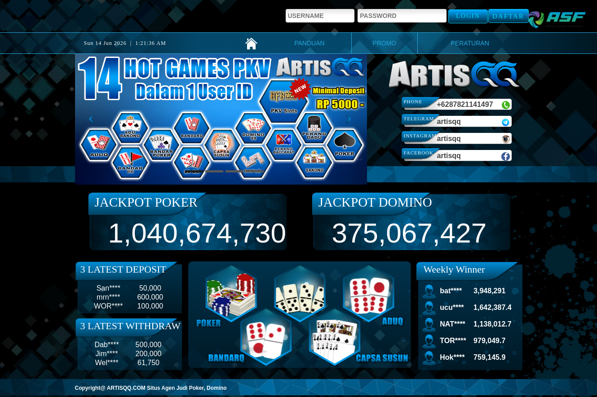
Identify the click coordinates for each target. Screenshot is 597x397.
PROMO (384, 43)
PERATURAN (470, 43)
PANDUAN (309, 43)
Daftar (508, 16)
